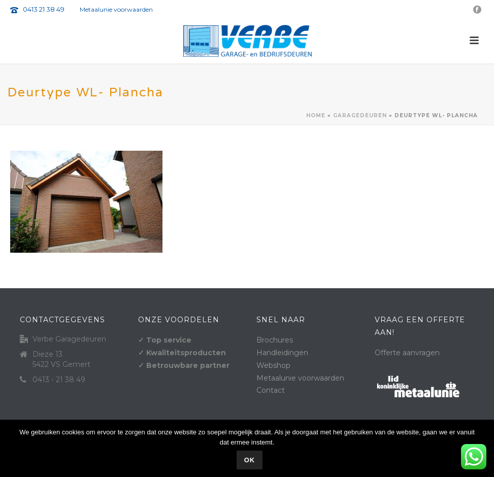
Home (315, 115)
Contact (270, 390)
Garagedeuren (360, 115)
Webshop (273, 365)
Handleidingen (282, 352)
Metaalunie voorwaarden (116, 9)
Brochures (274, 340)
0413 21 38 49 (43, 9)
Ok (249, 460)
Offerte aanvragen (407, 352)
